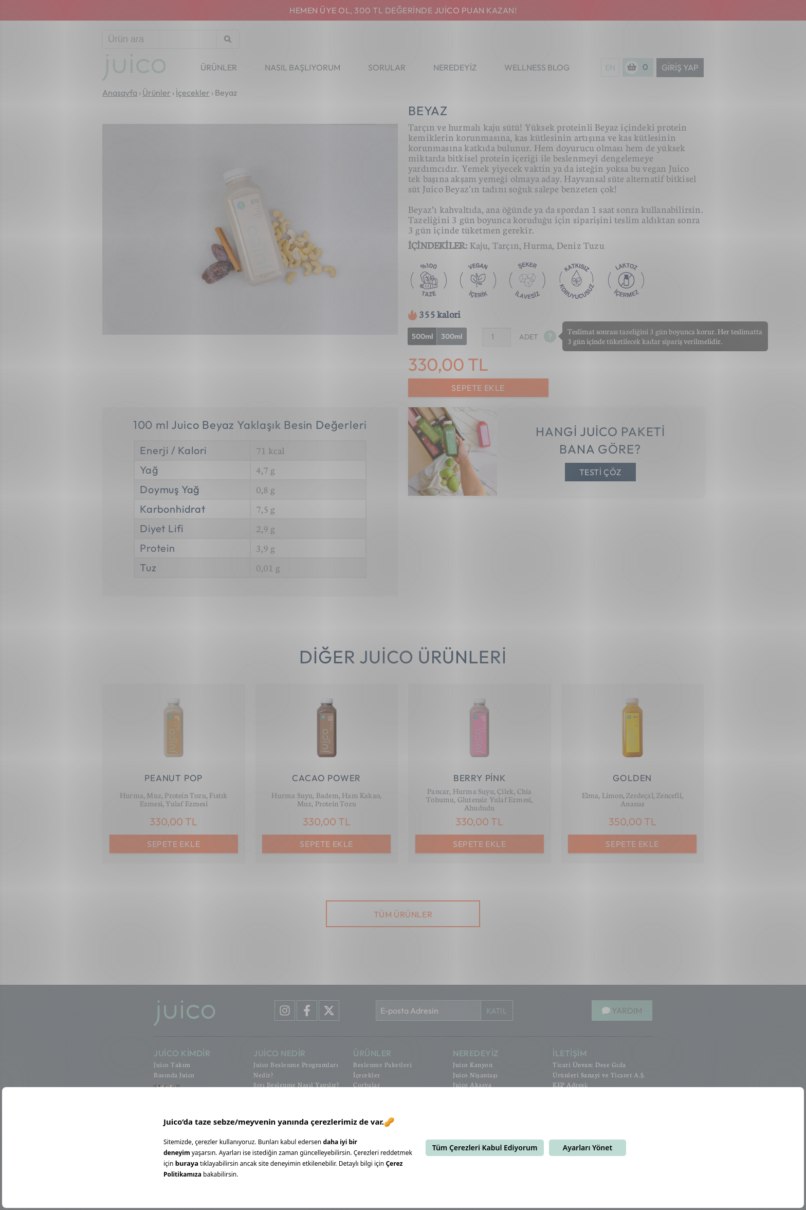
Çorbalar (366, 1084)
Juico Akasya (472, 1084)
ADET (528, 336)
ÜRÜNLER (218, 67)
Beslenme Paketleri (382, 1064)
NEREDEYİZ (455, 67)
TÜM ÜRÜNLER (403, 914)
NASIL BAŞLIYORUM (302, 67)
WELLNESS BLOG (537, 67)
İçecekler (366, 1075)
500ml (422, 336)
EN (610, 67)
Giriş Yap (680, 67)
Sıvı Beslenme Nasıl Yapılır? (296, 1084)
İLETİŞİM (570, 1053)
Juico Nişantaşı (475, 1075)
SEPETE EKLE (478, 388)
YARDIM (622, 1010)
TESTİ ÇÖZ (600, 472)
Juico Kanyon (472, 1064)
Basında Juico (174, 1075)
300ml (452, 336)
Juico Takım (172, 1064)
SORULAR (387, 67)
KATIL (496, 1011)
